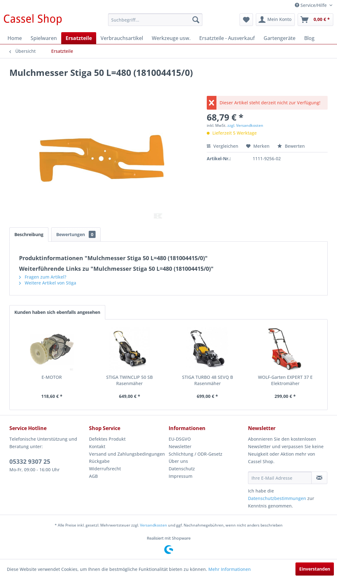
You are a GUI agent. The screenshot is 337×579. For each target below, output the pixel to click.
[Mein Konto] (275, 19)
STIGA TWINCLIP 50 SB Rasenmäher (129, 380)
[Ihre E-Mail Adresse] (280, 478)
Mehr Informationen (229, 569)
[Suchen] (195, 19)
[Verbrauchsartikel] (121, 38)
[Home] (14, 38)
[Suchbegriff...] (155, 19)
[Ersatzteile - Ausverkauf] (227, 38)
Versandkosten (153, 525)
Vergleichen (222, 146)
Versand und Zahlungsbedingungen (127, 454)
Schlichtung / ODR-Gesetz (195, 454)
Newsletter (180, 446)
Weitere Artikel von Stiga (47, 283)
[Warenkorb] (315, 19)
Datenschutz (182, 469)
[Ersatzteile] (78, 38)
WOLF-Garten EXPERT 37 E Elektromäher (285, 380)
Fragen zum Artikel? (42, 277)
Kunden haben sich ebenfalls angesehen (57, 312)
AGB (93, 476)
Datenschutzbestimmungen (277, 498)
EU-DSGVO (180, 439)
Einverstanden (314, 569)
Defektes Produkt (107, 439)
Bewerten (291, 146)
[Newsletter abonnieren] (319, 478)
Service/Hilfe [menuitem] (311, 5)
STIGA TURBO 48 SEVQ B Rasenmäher (207, 380)
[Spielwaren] (43, 38)
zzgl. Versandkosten (245, 125)
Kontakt (97, 446)
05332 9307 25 (29, 462)
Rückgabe (99, 461)
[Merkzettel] (246, 19)
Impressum (180, 476)
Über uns (178, 461)
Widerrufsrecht (105, 469)
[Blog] (309, 38)
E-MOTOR (52, 377)
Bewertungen (76, 234)
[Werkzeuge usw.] (171, 38)
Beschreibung (28, 234)
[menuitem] (155, 19)
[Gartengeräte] (279, 38)
